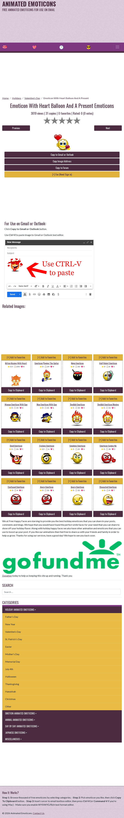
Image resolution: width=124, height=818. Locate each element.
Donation (7, 575)
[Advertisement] (84, 21)
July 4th (9, 669)
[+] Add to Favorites (16, 357)
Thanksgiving (12, 684)
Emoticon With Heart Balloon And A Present (66, 98)
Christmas (10, 699)
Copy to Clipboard (16, 390)
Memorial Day (12, 661)
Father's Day (11, 616)
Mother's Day (12, 654)
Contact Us (38, 813)
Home (5, 98)
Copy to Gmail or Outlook (62, 154)
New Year (10, 624)
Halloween (10, 676)
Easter (8, 646)
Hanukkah (10, 691)
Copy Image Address (62, 161)
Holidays (16, 98)
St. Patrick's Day (13, 639)
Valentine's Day (32, 98)
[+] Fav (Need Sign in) (62, 174)
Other (8, 706)
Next (108, 128)
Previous (16, 128)
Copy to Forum (62, 168)
